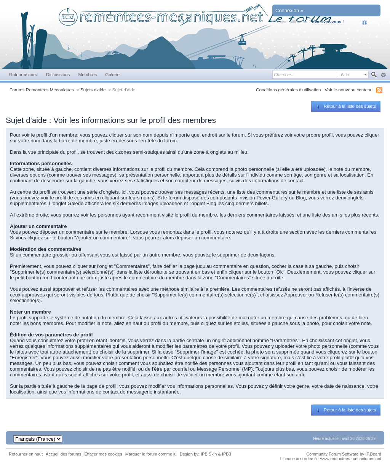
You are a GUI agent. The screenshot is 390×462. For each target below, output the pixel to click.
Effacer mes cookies (103, 454)
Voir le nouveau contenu (348, 89)
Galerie (112, 74)
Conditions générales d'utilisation (288, 89)
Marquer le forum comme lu (151, 454)
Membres (87, 74)
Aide (369, 22)
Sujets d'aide (93, 89)
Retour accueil (23, 74)
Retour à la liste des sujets (345, 106)
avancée (383, 75)
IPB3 (226, 454)
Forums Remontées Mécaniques (42, 89)
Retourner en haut (26, 454)
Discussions (58, 74)
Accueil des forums (63, 454)
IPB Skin (209, 454)
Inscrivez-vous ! (328, 21)
